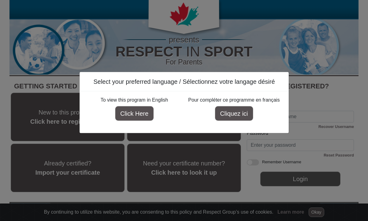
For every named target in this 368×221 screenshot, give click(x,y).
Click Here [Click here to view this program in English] (134, 113)
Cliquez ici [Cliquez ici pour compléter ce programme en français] (234, 113)
